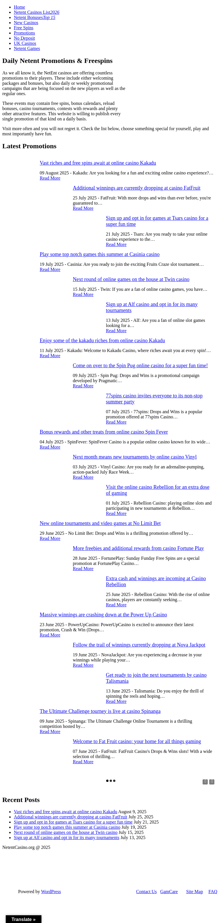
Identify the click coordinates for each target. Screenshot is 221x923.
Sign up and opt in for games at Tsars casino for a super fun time (73, 822)
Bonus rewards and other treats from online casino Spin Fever (104, 432)
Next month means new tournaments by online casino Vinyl (135, 457)
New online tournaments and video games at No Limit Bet (100, 523)
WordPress (51, 891)
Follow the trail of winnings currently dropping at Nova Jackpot (139, 645)
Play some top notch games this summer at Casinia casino (99, 254)
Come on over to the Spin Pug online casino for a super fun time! (140, 365)
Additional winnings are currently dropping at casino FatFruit (136, 188)
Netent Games (27, 48)
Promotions (24, 32)
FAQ (212, 891)
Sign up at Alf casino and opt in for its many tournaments (66, 837)
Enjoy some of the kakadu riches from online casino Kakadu (102, 340)
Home (19, 7)
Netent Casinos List (36, 12)
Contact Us (146, 891)
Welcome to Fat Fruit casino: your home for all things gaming (137, 741)
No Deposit (24, 38)
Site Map (194, 891)
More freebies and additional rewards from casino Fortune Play (138, 548)
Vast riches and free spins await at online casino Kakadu (98, 163)
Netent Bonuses (34, 17)
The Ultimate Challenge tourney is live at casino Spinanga (100, 711)
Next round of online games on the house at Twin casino (131, 279)
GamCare (169, 891)
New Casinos (26, 22)
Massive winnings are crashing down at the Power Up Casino (103, 615)
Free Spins (23, 27)
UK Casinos (25, 43)
